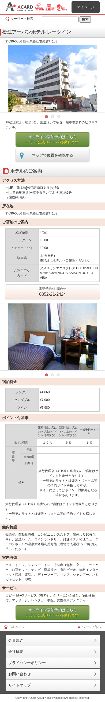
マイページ (85, 7)
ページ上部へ (91, 627)
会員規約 (15, 640)
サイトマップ (19, 685)
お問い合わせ (19, 674)
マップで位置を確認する (52, 155)
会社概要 (15, 651)
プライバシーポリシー (27, 663)
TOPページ (17, 627)
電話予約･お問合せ (52, 292)
